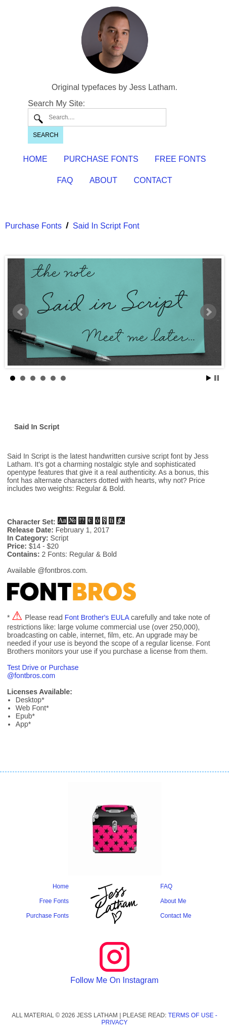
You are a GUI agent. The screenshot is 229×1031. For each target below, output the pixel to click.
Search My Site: (56, 103)
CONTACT (152, 180)
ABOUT (103, 180)
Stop (216, 378)
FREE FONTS (180, 159)
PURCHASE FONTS (101, 159)
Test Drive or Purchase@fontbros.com (43, 671)
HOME (35, 159)
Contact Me (175, 915)
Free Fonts (54, 901)
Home (61, 886)
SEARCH (45, 135)
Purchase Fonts (33, 225)
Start (208, 378)
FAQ (65, 180)
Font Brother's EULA (97, 617)
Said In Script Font (106, 225)
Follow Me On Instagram (114, 980)
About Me (173, 901)
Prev (21, 312)
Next (208, 312)
